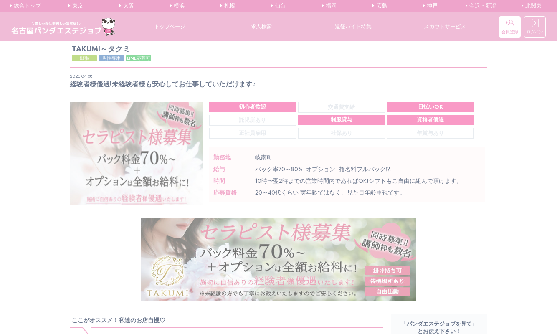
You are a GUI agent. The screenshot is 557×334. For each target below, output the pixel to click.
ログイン (535, 27)
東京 (75, 6)
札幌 (227, 6)
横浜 (177, 6)
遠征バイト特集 (353, 26)
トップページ (169, 26)
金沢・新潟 (481, 6)
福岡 (329, 6)
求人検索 (261, 26)
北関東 (532, 6)
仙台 (278, 6)
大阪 (126, 6)
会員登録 (509, 27)
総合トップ (25, 6)
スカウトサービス (445, 26)
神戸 (430, 6)
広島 (379, 6)
